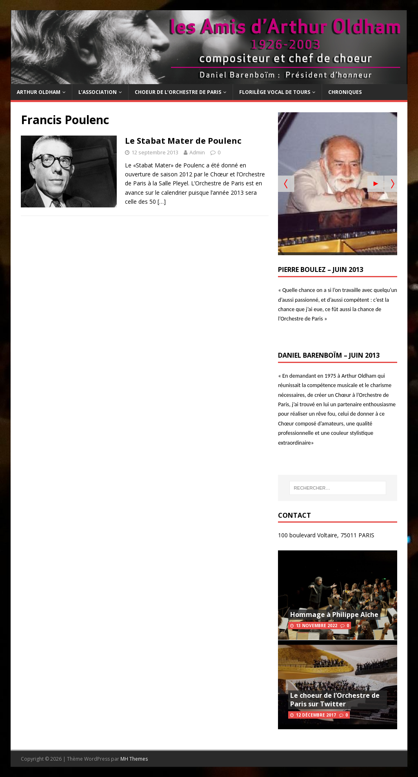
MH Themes (134, 758)
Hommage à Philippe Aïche (334, 614)
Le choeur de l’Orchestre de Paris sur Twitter (335, 699)
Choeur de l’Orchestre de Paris (178, 92)
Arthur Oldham (38, 92)
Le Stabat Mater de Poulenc (183, 140)
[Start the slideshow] (375, 184)
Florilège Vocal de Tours (274, 92)
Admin (197, 152)
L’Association (97, 92)
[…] (162, 201)
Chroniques (345, 92)
